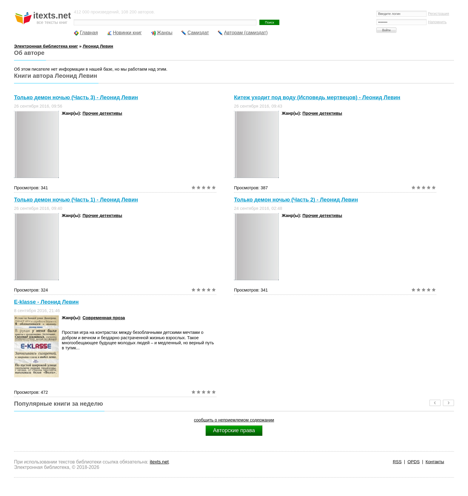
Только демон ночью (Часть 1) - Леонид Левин (76, 200)
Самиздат (198, 32)
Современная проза (103, 317)
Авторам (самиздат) (245, 32)
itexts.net (159, 461)
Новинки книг (127, 32)
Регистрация (438, 14)
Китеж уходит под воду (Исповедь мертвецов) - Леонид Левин (317, 97)
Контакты (435, 461)
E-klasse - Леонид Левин (46, 302)
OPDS (413, 461)
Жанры (165, 32)
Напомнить (437, 22)
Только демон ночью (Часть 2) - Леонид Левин (296, 200)
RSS (397, 461)
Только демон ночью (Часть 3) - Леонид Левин (76, 97)
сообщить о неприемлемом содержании (234, 420)
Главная (89, 32)
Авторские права (234, 430)
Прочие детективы (102, 113)
